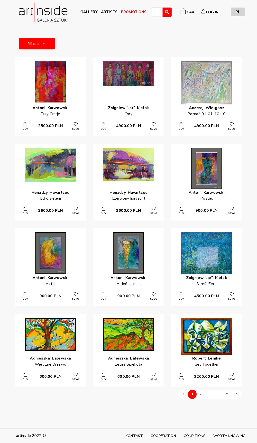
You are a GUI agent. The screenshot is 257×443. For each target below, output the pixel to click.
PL (238, 11)
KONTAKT (134, 435)
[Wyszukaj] (167, 12)
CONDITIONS (194, 435)
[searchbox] (154, 13)
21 (227, 395)
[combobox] (157, 12)
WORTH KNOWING (229, 435)
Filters (38, 44)
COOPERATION (163, 435)
